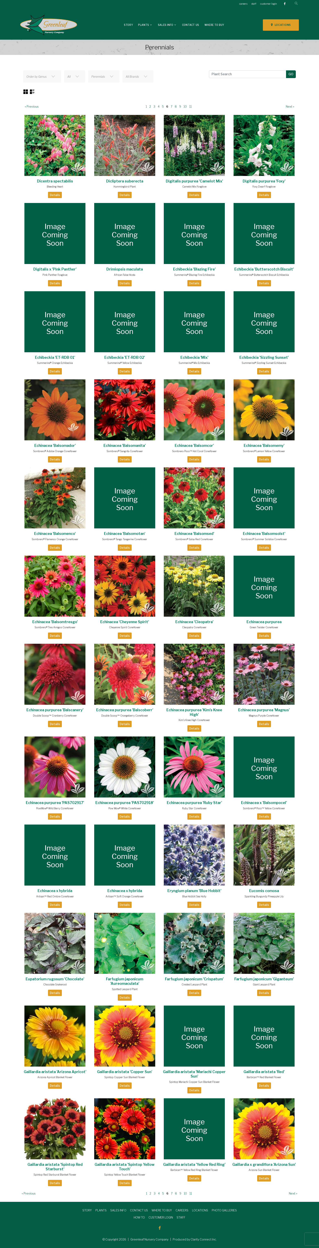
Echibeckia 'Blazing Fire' (194, 269)
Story (128, 24)
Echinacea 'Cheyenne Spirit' (124, 622)
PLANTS (101, 1210)
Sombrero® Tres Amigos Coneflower (55, 627)
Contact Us (190, 24)
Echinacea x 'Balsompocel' (264, 803)
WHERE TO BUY (162, 1210)
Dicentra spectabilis (55, 181)
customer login (268, 3)
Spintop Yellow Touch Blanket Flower (124, 1174)
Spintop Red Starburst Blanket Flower (55, 1174)
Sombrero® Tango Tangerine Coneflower (124, 539)
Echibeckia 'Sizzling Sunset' (264, 357)
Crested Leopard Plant (194, 984)
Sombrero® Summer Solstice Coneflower (264, 539)
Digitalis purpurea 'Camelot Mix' (194, 181)
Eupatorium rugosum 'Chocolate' (55, 979)
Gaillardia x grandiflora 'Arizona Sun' (264, 1164)
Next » (290, 106)
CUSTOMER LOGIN (161, 1217)
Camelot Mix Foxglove (194, 186)
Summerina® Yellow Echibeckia (124, 362)
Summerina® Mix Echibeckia (194, 362)
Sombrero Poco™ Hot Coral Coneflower (194, 451)
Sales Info (165, 24)
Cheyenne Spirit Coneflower (124, 627)
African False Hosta (124, 274)
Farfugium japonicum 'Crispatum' (194, 979)
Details (55, 195)
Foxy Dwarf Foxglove (263, 186)
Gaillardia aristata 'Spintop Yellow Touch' (125, 1166)
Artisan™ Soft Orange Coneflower (125, 896)
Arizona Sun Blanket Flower (264, 1170)
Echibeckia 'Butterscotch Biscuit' (264, 269)
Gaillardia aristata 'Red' (264, 1072)
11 (190, 106)
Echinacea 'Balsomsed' (194, 533)
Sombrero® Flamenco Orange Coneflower (55, 539)
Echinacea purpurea (264, 622)
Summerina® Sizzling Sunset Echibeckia (264, 362)
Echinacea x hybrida (55, 891)
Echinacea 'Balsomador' (55, 445)
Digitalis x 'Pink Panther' (54, 269)
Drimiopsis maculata (124, 269)
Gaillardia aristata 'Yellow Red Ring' (194, 1164)
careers (243, 3)
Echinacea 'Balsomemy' (264, 445)
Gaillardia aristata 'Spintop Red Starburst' (55, 1166)
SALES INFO (118, 1210)
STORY (87, 1210)
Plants (143, 24)
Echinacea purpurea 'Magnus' (264, 710)
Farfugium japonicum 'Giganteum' (264, 979)
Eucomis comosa (264, 891)
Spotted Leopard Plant (125, 989)
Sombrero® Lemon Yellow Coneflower (264, 451)
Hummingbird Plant (125, 186)
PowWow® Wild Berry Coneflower (55, 808)
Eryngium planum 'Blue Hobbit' (194, 891)
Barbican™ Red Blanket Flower (264, 1077)
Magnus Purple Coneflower (264, 715)
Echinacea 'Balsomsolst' (264, 533)
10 (185, 106)
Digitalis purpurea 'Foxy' (264, 181)
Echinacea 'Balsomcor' (194, 445)
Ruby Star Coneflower (194, 808)
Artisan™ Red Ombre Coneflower (55, 896)
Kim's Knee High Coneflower (194, 720)
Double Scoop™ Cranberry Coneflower (55, 715)
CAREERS (182, 1210)
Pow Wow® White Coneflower (124, 808)
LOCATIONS (281, 24)
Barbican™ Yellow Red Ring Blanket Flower (194, 1170)
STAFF (181, 1217)
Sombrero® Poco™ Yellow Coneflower (264, 808)
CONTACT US (139, 1210)
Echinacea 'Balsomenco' (55, 533)
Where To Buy (214, 24)
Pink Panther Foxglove (55, 274)
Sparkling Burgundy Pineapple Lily (264, 896)
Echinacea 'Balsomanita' (125, 445)
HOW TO (139, 1217)
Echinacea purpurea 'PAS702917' (55, 803)
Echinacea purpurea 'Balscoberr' (124, 710)
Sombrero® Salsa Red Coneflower (194, 539)
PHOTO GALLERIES (224, 1210)
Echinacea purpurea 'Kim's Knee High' (194, 712)
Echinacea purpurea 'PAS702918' (124, 803)
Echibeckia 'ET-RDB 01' (55, 357)
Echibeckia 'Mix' (194, 357)
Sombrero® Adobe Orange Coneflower (55, 451)
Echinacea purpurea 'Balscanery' (54, 710)
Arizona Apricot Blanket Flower (54, 1077)
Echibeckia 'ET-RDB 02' (124, 357)
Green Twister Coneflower (264, 627)
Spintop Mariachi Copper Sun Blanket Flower (194, 1081)
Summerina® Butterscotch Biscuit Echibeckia (264, 274)
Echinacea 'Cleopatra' (194, 622)
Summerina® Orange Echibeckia (55, 362)
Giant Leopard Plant (264, 984)
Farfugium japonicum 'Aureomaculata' (124, 981)
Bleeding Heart (55, 186)
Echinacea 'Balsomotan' (124, 533)
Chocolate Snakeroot (55, 984)
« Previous (32, 106)
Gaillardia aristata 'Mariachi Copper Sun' (194, 1074)
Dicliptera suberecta (124, 181)
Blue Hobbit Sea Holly (194, 896)
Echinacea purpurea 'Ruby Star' (194, 803)
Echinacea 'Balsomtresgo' (55, 622)
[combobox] (42, 76)
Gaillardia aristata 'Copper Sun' (124, 1072)
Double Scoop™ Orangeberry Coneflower (124, 715)
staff (253, 3)
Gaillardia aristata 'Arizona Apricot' (55, 1072)
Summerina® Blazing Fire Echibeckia (194, 274)
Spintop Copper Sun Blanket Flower (124, 1077)
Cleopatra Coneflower (194, 627)
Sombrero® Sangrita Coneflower (125, 451)
